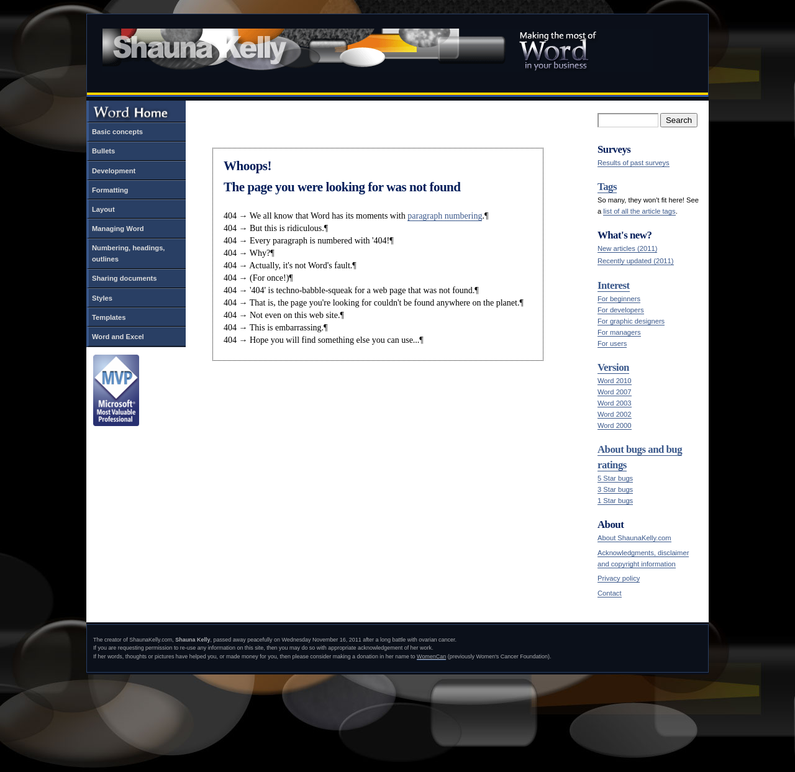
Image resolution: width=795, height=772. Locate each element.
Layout (103, 209)
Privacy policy (618, 578)
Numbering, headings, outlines (128, 253)
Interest (613, 285)
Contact (609, 593)
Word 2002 (614, 414)
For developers (620, 310)
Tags (607, 187)
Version (613, 367)
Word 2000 (614, 425)
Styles (102, 298)
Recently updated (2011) (635, 261)
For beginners (618, 298)
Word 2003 (614, 403)
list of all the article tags (639, 211)
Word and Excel (118, 336)
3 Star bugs (615, 489)
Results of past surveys (633, 162)
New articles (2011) (627, 248)
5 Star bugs (615, 478)
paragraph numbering (444, 215)
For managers (619, 332)
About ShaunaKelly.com (634, 538)
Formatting (110, 190)
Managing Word (118, 228)
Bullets (103, 151)
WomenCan (431, 656)
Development (113, 171)
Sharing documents (124, 278)
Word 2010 (614, 380)
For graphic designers (631, 321)
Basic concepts (117, 131)
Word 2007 (614, 392)
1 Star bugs (615, 500)
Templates (109, 317)
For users (612, 343)
